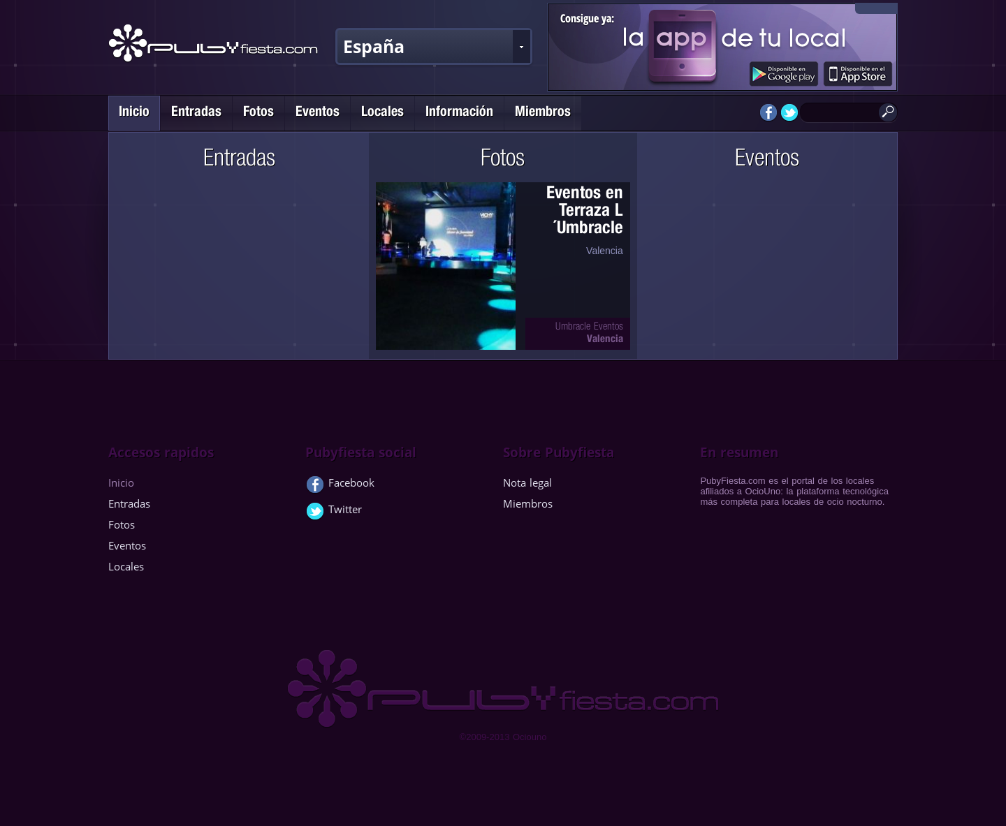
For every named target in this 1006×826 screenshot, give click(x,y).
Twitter (333, 512)
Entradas (196, 113)
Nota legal (527, 482)
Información (459, 113)
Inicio (134, 113)
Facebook (339, 485)
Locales (382, 113)
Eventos (318, 113)
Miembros (543, 113)
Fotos (258, 113)
